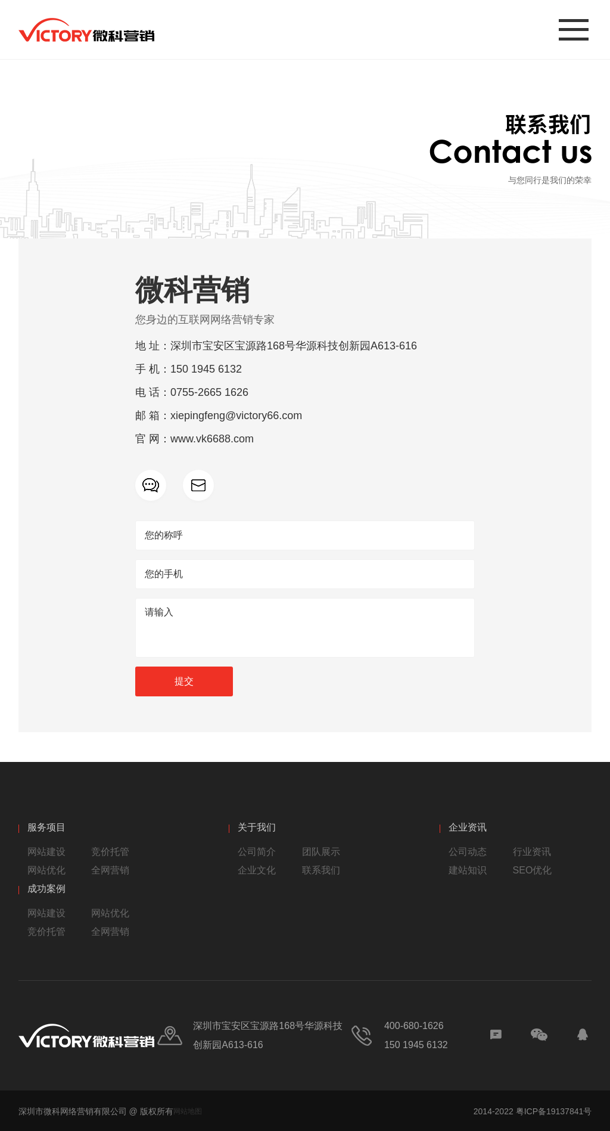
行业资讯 (532, 852)
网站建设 (46, 852)
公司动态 (468, 852)
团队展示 (321, 852)
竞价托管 (110, 852)
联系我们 (321, 870)
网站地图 (187, 1111)
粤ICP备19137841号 (554, 1111)
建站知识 (468, 870)
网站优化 (46, 870)
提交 (184, 681)
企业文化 (257, 870)
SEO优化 (532, 870)
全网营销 (110, 870)
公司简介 (257, 852)
